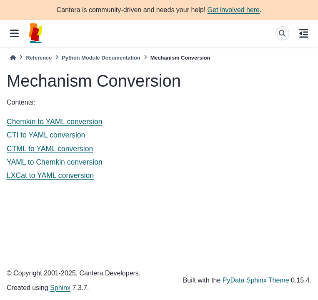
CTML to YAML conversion (50, 149)
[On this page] (303, 33)
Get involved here (234, 9)
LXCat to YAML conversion (50, 175)
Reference (39, 58)
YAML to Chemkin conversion (55, 162)
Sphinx (60, 287)
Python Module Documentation (101, 58)
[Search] (282, 33)
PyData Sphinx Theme (256, 280)
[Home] (13, 57)
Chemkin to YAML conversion (54, 122)
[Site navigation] (14, 33)
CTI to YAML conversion (46, 135)
